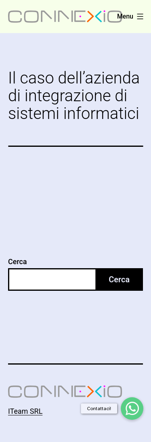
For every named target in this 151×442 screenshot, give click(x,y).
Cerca (17, 261)
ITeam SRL (25, 411)
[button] (132, 408)
